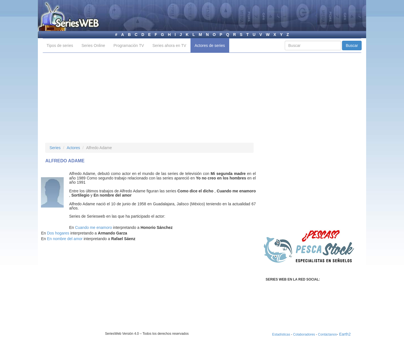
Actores (73, 147)
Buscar (352, 45)
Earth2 (345, 334)
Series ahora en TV (169, 45)
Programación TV (128, 45)
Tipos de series (60, 45)
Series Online (93, 45)
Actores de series (210, 45)
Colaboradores (304, 334)
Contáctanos (327, 334)
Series (55, 147)
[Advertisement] (202, 97)
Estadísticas (281, 334)
